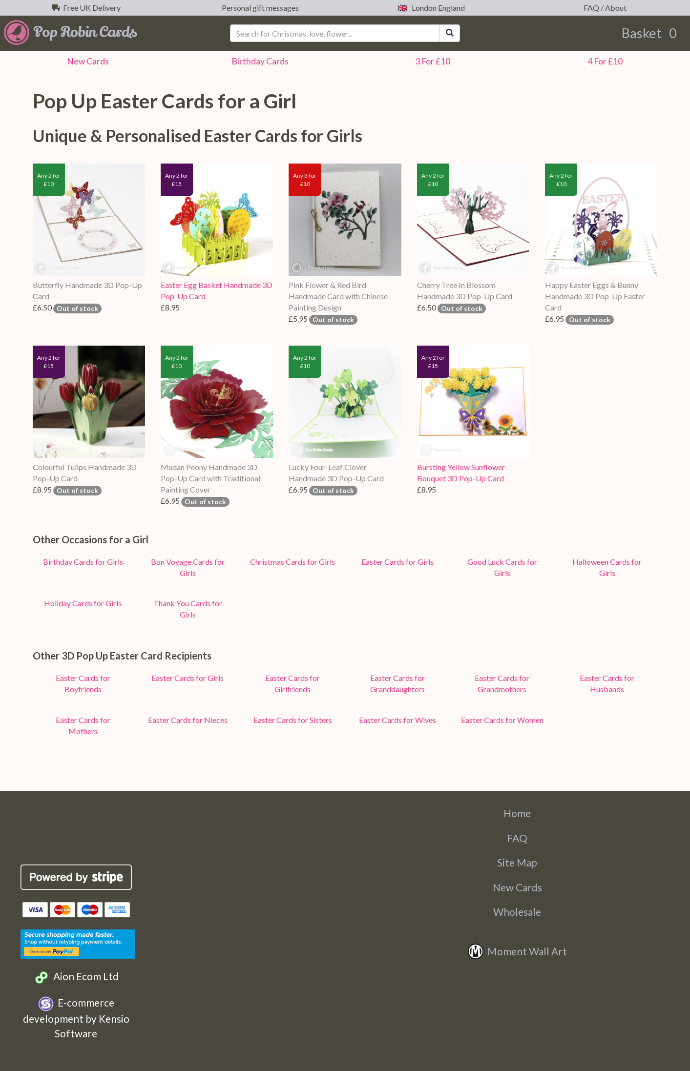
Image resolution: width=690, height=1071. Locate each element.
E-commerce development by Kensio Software (76, 1017)
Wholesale (517, 912)
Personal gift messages (259, 7)
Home (517, 813)
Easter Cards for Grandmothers (502, 683)
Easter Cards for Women (502, 719)
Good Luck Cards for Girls (502, 567)
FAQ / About (604, 7)
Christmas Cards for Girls (292, 561)
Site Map (517, 862)
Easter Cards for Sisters (292, 719)
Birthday (259, 61)
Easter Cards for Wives (397, 719)
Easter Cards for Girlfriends (292, 683)
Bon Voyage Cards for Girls (188, 567)
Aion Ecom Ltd (76, 977)
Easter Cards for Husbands (607, 683)
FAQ (517, 838)
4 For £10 (604, 61)
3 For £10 (431, 61)
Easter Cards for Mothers (83, 725)
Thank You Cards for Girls (187, 608)
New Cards (517, 887)
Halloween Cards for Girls (607, 567)
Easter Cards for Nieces (188, 719)
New (86, 61)
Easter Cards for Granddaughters (397, 683)
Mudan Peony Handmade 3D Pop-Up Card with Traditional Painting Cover (210, 478)
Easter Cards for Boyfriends (83, 683)
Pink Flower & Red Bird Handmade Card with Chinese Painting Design (338, 296)
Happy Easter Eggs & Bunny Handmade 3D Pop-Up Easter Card (595, 296)
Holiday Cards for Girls (83, 603)
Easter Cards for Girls (397, 561)
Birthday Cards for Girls (83, 561)
